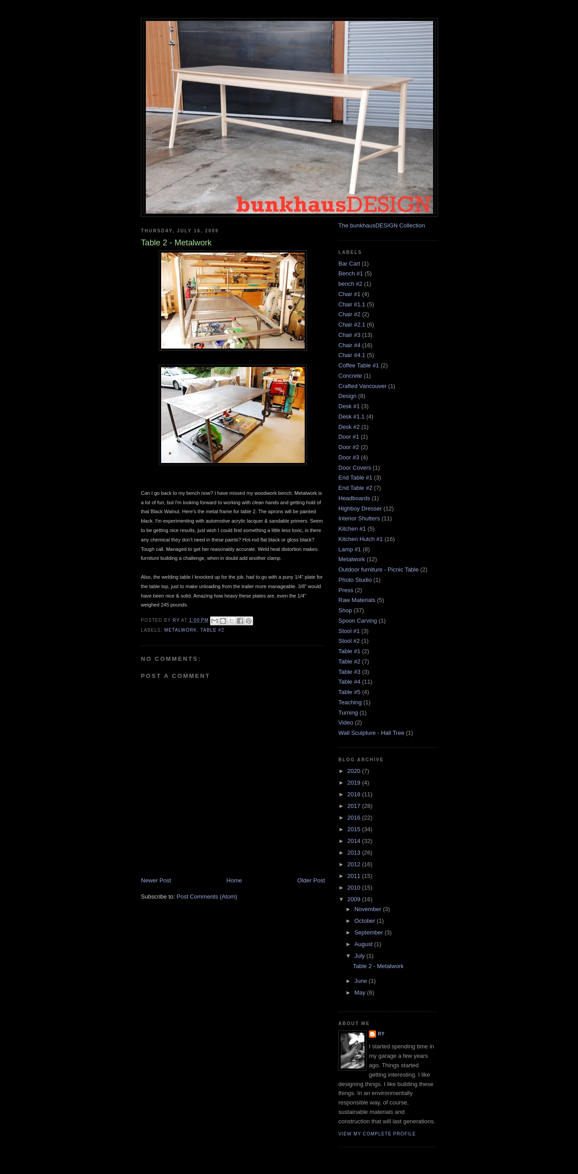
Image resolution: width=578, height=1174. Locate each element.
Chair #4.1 (351, 355)
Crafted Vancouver (362, 386)
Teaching (350, 702)
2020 (354, 771)
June (362, 981)
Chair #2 (349, 314)
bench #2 (350, 283)
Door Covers (354, 467)
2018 (354, 794)
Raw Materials (356, 600)
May (361, 992)
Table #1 (349, 651)
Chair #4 (349, 345)
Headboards (354, 498)
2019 (354, 782)
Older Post (311, 880)
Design (347, 396)
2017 (354, 806)
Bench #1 (350, 273)
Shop (345, 610)
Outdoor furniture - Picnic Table (378, 569)
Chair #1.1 (351, 304)
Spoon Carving (357, 620)
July (361, 955)
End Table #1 (355, 477)
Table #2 (212, 630)
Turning (348, 712)
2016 (354, 817)
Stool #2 (349, 640)
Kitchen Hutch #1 (360, 539)
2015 (354, 829)
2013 (354, 852)
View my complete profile (377, 1133)
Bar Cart (349, 263)
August (364, 944)
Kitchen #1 (352, 528)
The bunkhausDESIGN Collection (381, 225)
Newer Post (156, 880)
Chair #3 (349, 335)
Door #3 (348, 457)
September (370, 932)
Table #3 (349, 671)
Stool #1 (349, 631)
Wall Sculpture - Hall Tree (371, 732)
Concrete (350, 375)
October (366, 920)
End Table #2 (355, 487)
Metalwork (180, 630)
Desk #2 (349, 426)
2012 (354, 864)
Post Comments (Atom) (207, 896)
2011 (354, 876)
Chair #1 (349, 294)
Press (345, 590)
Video (345, 722)
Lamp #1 (349, 549)
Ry (381, 1033)
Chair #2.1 (351, 324)
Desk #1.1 (351, 416)
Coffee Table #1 (358, 365)
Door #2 (348, 447)
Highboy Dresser (360, 508)
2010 (354, 887)
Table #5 (349, 692)
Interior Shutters (359, 518)
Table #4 (349, 681)
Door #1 (348, 436)
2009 (354, 899)
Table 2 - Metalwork (378, 966)
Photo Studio (355, 579)
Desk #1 (349, 406)
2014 (354, 841)
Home (234, 880)
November (369, 909)
